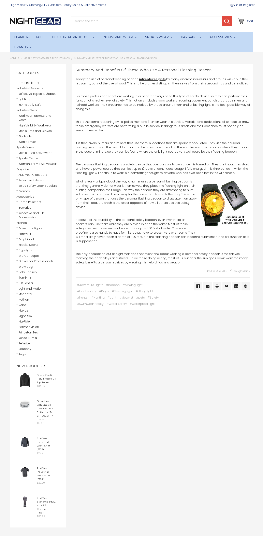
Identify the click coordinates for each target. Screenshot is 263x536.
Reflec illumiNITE (29, 338)
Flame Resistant (29, 37)
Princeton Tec (28, 332)
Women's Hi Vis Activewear (37, 164)
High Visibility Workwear (35, 125)
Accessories (223, 37)
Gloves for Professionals (35, 261)
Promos (24, 191)
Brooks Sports (28, 245)
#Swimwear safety (90, 304)
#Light (111, 298)
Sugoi (22, 354)
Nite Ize (23, 310)
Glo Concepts (28, 256)
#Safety (153, 298)
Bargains (191, 37)
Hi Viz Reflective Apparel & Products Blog (45, 58)
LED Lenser (25, 283)
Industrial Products (73, 37)
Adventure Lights (30, 228)
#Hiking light (144, 291)
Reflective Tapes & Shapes (37, 94)
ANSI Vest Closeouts (32, 175)
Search (227, 21)
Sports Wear (158, 37)
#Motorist (126, 298)
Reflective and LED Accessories (31, 215)
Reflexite (24, 343)
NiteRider (24, 321)
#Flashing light (122, 291)
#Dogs (104, 291)
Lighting (24, 99)
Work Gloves (27, 142)
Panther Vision (28, 327)
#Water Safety (116, 304)
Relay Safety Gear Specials (37, 186)
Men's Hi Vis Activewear (35, 153)
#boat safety (86, 291)
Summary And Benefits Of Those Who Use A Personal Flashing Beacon (115, 58)
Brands (22, 47)
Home (13, 58)
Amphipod (26, 239)
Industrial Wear (120, 37)
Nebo (22, 305)
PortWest (24, 234)
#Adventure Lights (90, 285)
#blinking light (132, 285)
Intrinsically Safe (29, 105)
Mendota (25, 294)
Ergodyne (25, 250)
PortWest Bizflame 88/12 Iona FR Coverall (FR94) (46, 505)
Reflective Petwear (31, 180)
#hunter (83, 298)
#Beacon (113, 285)
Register (249, 5)
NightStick (25, 316)
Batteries (24, 208)
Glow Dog (25, 267)
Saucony (24, 349)
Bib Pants (25, 136)
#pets (140, 298)
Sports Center (28, 158)
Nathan (23, 300)
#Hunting (98, 298)
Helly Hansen (27, 272)
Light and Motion (30, 289)
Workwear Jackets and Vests (34, 118)
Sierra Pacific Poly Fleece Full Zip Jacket (46, 378)
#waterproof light (142, 304)
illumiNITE (24, 278)
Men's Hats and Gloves (35, 131)
